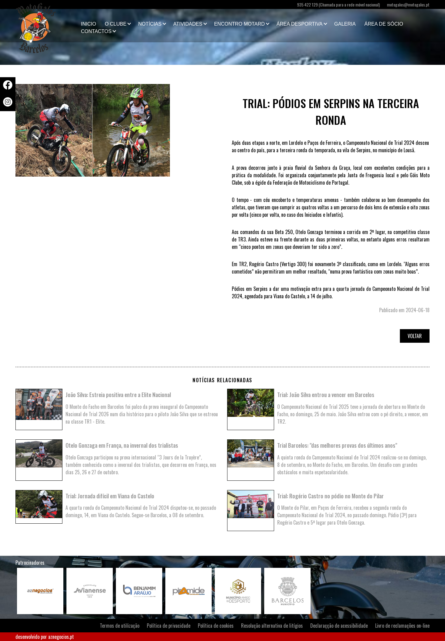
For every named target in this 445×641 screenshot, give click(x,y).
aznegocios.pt (61, 636)
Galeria (345, 24)
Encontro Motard (239, 24)
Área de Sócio (383, 24)
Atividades (187, 24)
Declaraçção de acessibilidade (339, 625)
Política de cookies (216, 625)
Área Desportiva (300, 24)
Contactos (96, 31)
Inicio (88, 24)
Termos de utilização (119, 625)
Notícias (150, 24)
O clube (115, 24)
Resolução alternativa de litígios (272, 625)
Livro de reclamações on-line (402, 625)
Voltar (415, 336)
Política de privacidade (168, 625)
